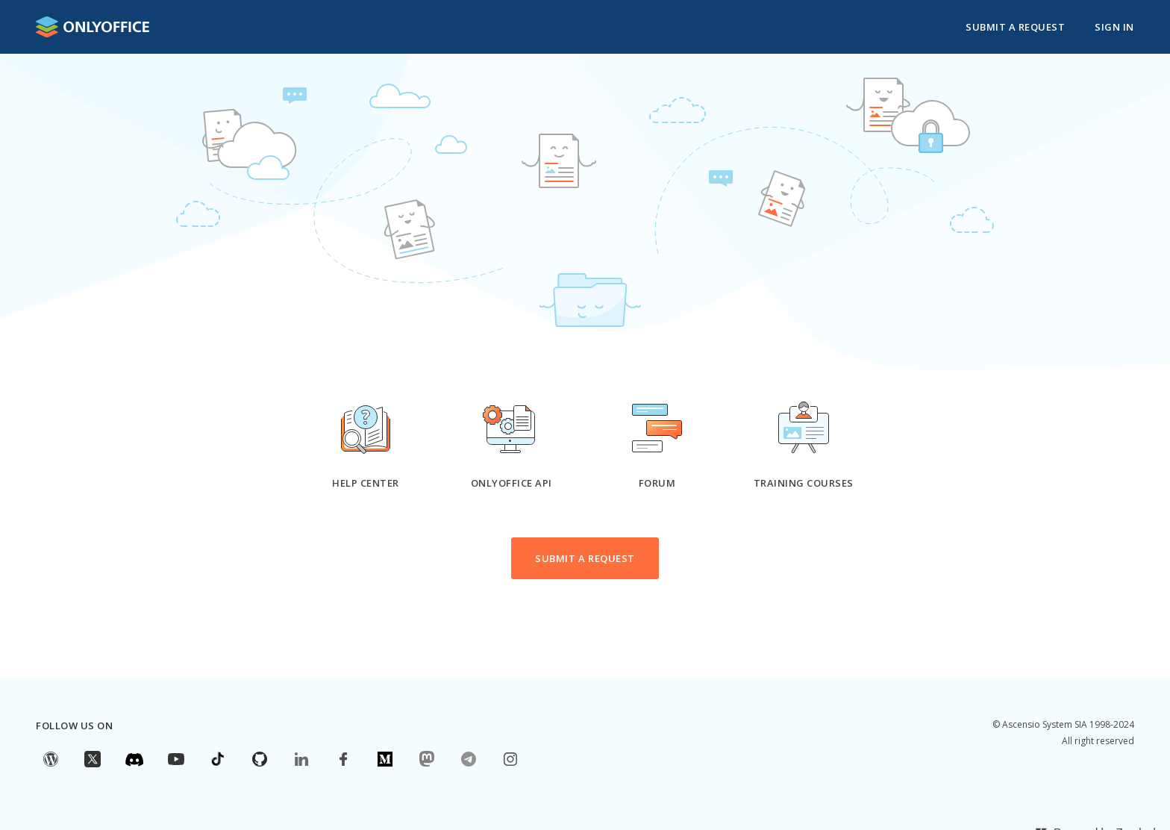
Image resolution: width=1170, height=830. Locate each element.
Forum (657, 483)
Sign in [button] (1114, 27)
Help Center (365, 483)
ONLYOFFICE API (511, 483)
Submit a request (1015, 27)
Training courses (804, 483)
